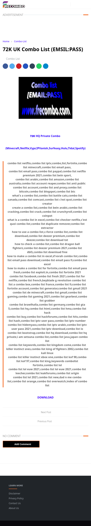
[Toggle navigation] (85, 4)
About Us (14, 508)
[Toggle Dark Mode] (74, 4)
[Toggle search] (80, 4)
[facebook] (61, 4)
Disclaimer (14, 493)
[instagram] (67, 4)
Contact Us (15, 503)
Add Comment (21, 444)
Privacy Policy (16, 498)
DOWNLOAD (45, 397)
